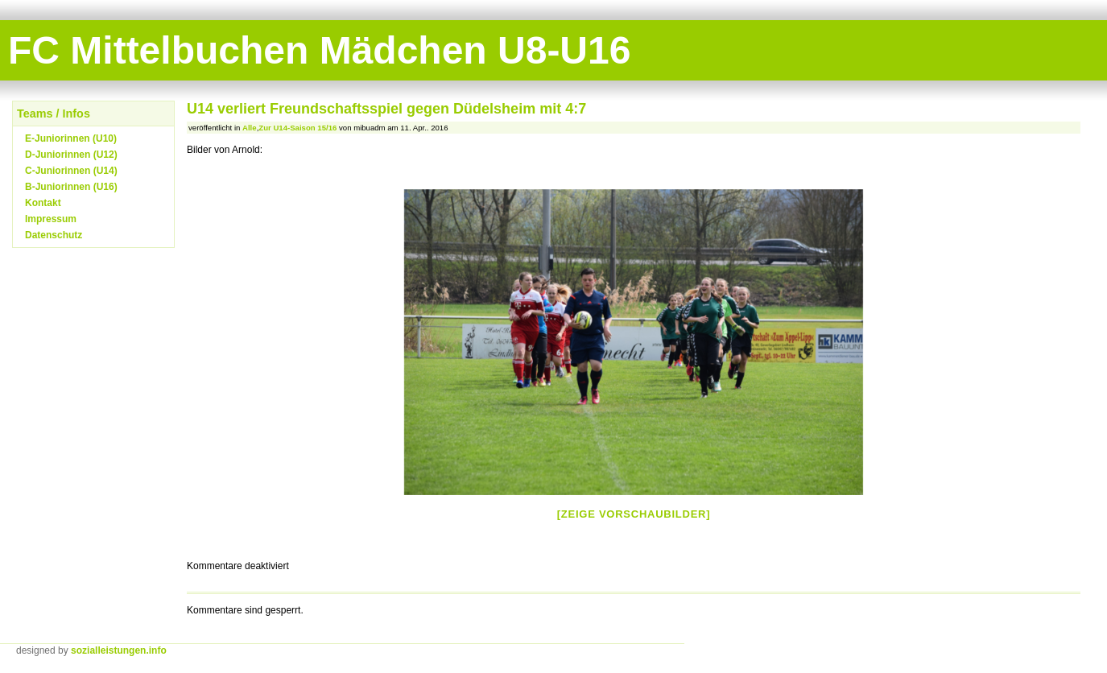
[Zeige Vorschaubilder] (634, 514)
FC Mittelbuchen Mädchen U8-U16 (319, 50)
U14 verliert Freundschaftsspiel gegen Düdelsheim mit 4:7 (386, 109)
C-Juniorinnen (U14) (71, 170)
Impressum (50, 219)
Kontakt (43, 203)
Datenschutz (53, 235)
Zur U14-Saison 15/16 (297, 127)
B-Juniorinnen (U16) (71, 186)
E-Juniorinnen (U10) (71, 138)
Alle (249, 127)
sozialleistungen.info (119, 650)
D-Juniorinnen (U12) (71, 154)
